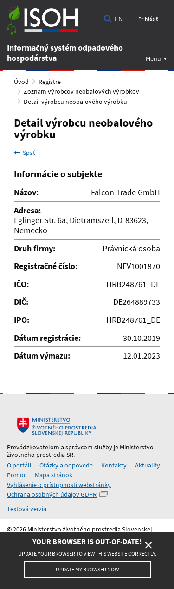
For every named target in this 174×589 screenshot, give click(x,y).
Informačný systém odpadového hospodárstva (65, 52)
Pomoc (16, 475)
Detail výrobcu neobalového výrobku (75, 101)
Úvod (21, 81)
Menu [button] (153, 58)
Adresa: (27, 210)
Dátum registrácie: (47, 338)
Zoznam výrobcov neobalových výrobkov (81, 91)
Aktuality (147, 465)
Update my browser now (87, 569)
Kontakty (114, 465)
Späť (24, 152)
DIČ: (21, 302)
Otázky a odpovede (66, 465)
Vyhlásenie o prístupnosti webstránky (59, 484)
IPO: (21, 320)
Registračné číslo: (45, 266)
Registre (50, 81)
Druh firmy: (34, 248)
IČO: (21, 284)
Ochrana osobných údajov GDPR (52, 494)
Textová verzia (26, 509)
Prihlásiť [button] (148, 18)
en (119, 18)
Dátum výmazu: (42, 356)
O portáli (19, 465)
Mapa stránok (53, 475)
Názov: (26, 192)
